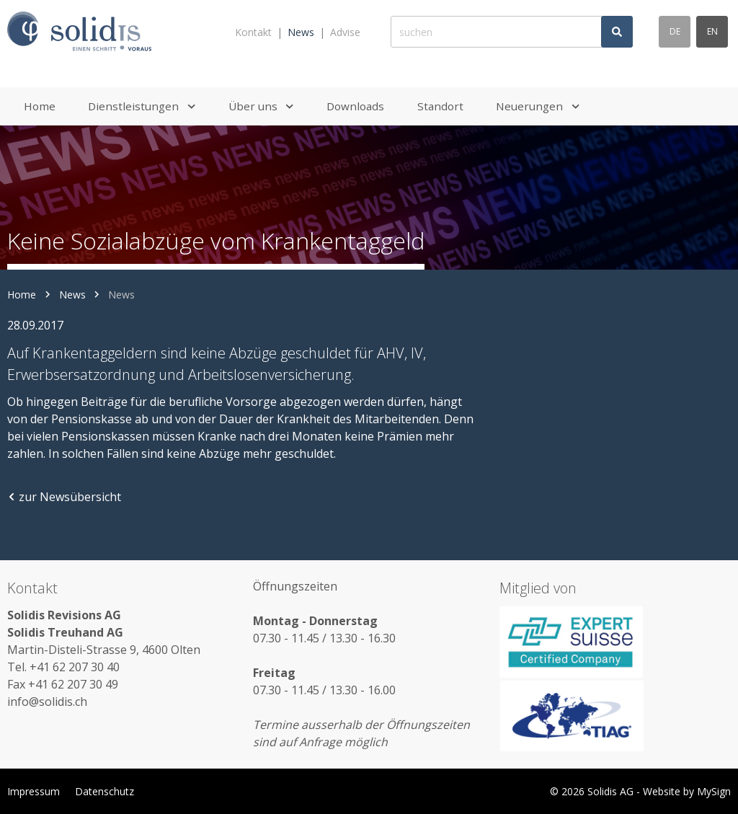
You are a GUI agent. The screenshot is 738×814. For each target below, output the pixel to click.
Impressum (33, 791)
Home (21, 294)
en (712, 31)
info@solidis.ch (47, 701)
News (301, 32)
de (675, 31)
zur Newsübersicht (64, 497)
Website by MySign (687, 791)
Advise (345, 32)
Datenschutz (104, 791)
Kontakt (253, 32)
